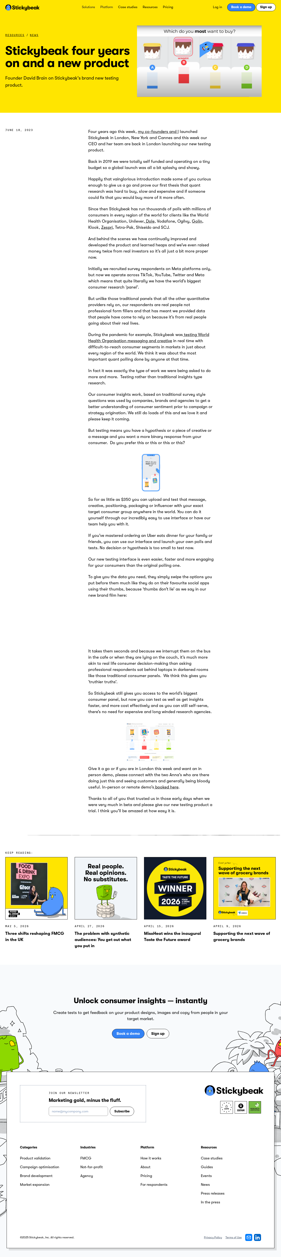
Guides (207, 1167)
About (145, 1167)
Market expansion (35, 1185)
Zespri (107, 227)
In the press (210, 1202)
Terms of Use (233, 1237)
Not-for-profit (91, 1167)
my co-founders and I (158, 131)
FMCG (85, 1158)
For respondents (154, 1185)
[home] (22, 7)
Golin (197, 221)
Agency (86, 1176)
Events (206, 1176)
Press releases (213, 1193)
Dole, (150, 221)
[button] (88, 7)
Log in (217, 7)
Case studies (127, 7)
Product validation (35, 1158)
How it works (150, 1158)
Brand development (36, 1176)
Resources (150, 7)
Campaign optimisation (39, 1167)
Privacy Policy (213, 1237)
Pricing (168, 7)
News (34, 35)
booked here (166, 787)
